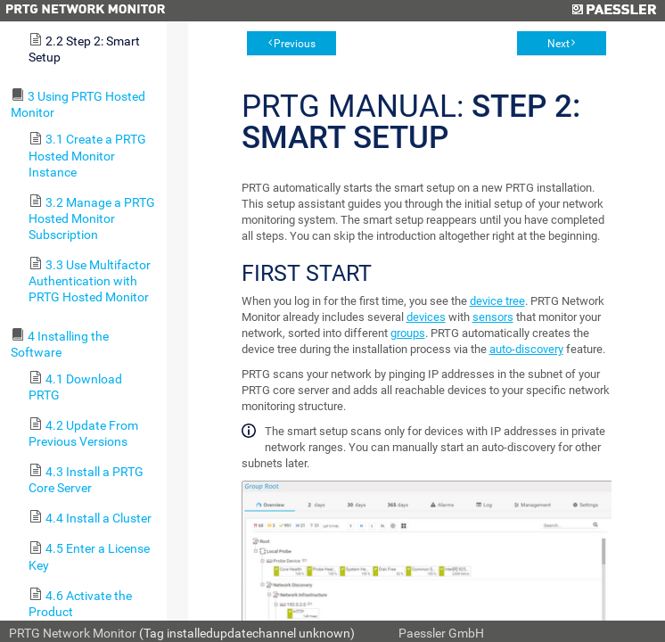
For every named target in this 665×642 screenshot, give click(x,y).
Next (558, 43)
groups (407, 333)
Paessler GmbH (441, 633)
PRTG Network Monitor (72, 633)
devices (426, 317)
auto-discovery (526, 349)
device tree (497, 301)
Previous (295, 43)
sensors (492, 317)
